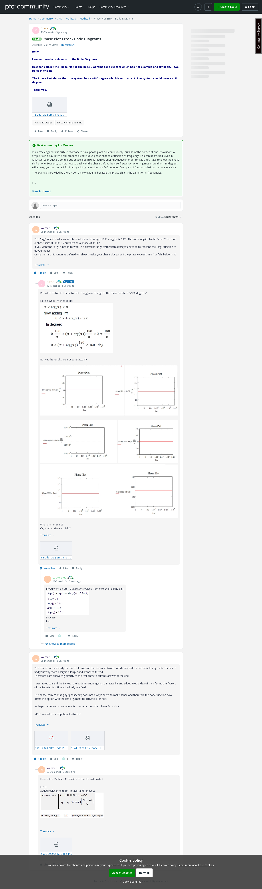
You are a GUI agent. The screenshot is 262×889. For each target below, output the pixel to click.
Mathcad (71, 18)
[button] (227, 7)
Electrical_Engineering (69, 122)
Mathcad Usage (43, 122)
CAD (59, 18)
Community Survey (259, 36)
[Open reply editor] (106, 205)
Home (32, 18)
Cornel (45, 28)
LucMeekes (59, 577)
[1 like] (61, 635)
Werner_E (46, 228)
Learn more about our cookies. (196, 865)
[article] (106, 251)
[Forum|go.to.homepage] (27, 7)
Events (78, 7)
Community (46, 18)
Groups (91, 7)
